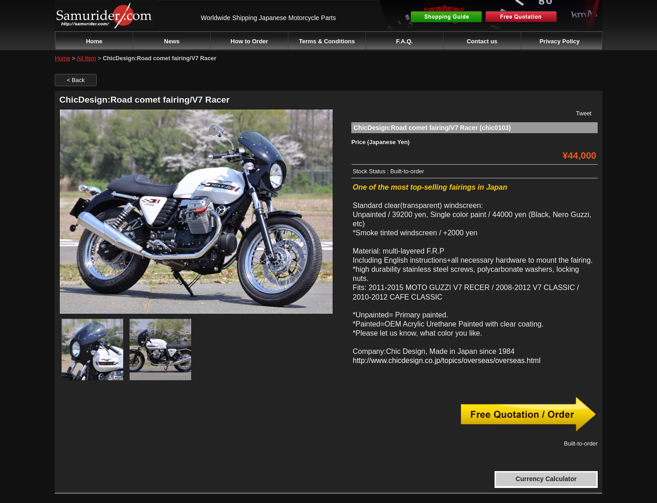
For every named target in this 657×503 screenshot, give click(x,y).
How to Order (249, 41)
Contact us (482, 41)
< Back (75, 80)
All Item (86, 58)
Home (94, 41)
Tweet (583, 113)
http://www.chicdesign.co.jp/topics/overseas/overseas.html (447, 360)
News (172, 41)
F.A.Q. (404, 41)
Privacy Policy (559, 41)
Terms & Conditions (327, 41)
